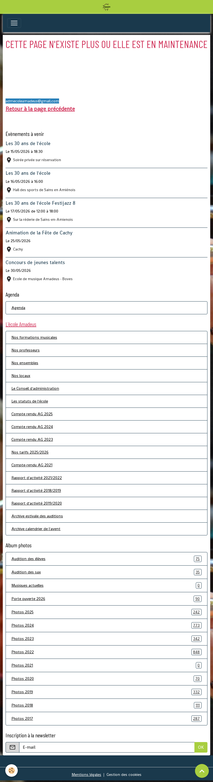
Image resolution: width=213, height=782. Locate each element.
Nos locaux (20, 375)
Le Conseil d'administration (35, 388)
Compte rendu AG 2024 (32, 426)
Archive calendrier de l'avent (35, 528)
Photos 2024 (106, 625)
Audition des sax (106, 572)
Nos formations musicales (34, 337)
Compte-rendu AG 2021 (31, 464)
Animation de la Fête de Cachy (39, 233)
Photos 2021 (106, 665)
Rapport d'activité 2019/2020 (36, 503)
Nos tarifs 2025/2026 (30, 452)
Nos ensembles (24, 362)
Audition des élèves (106, 559)
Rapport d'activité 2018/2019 (36, 490)
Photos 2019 (106, 692)
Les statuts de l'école (29, 401)
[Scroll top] (202, 771)
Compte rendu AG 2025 (32, 413)
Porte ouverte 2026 (106, 599)
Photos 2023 (106, 639)
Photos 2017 (106, 718)
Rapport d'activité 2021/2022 (36, 477)
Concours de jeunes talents (35, 262)
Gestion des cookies (123, 774)
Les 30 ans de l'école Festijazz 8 (40, 203)
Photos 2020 (106, 678)
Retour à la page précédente (40, 108)
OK (201, 747)
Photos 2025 (106, 612)
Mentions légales (86, 774)
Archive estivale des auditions (37, 515)
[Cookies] (12, 770)
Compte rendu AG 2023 (32, 439)
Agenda (18, 307)
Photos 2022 (106, 652)
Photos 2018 (106, 705)
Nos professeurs (25, 350)
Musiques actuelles (106, 585)
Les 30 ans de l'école (28, 143)
